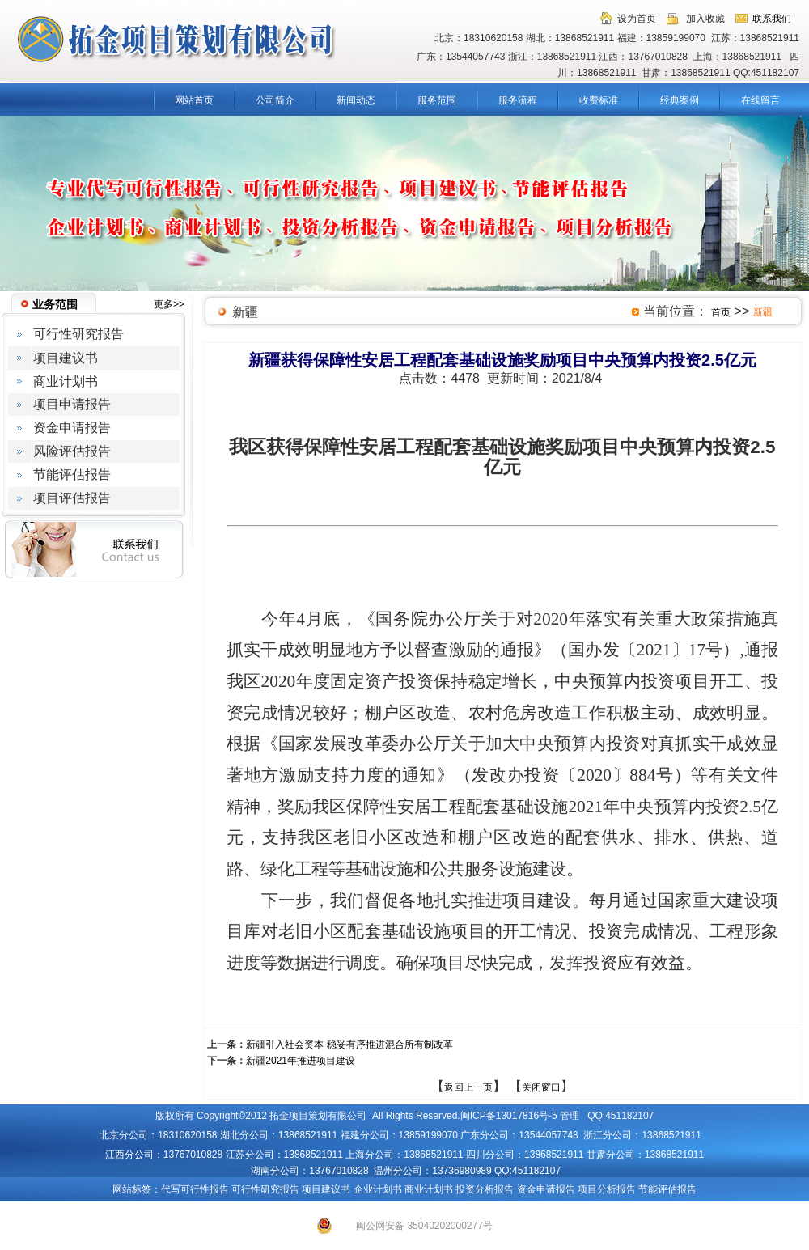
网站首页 (194, 100)
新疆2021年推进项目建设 (300, 1060)
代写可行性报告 (195, 1189)
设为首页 (636, 18)
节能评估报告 (667, 1189)
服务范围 (436, 100)
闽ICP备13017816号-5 (508, 1115)
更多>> (169, 304)
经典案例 (679, 100)
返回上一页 (468, 1087)
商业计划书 (428, 1189)
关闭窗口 (541, 1087)
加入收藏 (705, 18)
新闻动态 (356, 100)
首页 (721, 312)
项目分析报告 (607, 1189)
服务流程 (517, 100)
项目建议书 (326, 1189)
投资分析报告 (484, 1189)
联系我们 (771, 18)
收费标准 (598, 100)
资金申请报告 (546, 1189)
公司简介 (275, 100)
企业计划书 (378, 1189)
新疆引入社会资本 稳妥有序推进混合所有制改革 (349, 1044)
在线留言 (760, 100)
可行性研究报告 (265, 1189)
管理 (569, 1115)
